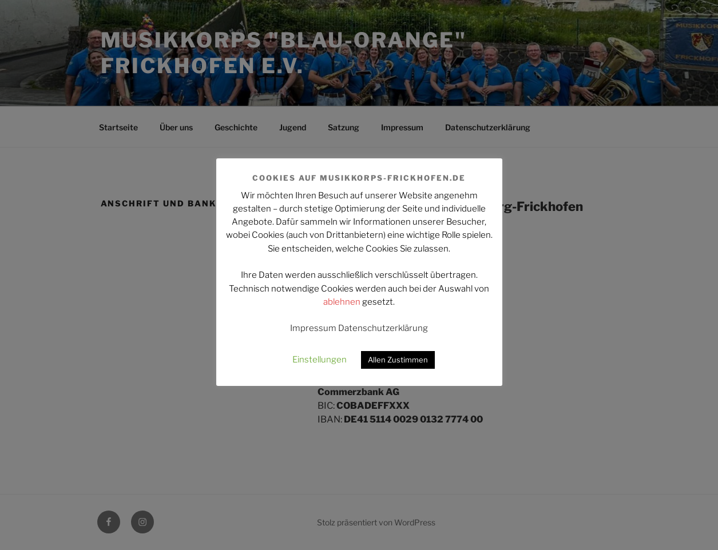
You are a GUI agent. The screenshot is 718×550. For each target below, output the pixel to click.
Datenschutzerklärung (383, 328)
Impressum (313, 328)
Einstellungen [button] (319, 359)
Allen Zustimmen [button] (398, 359)
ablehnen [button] (341, 302)
